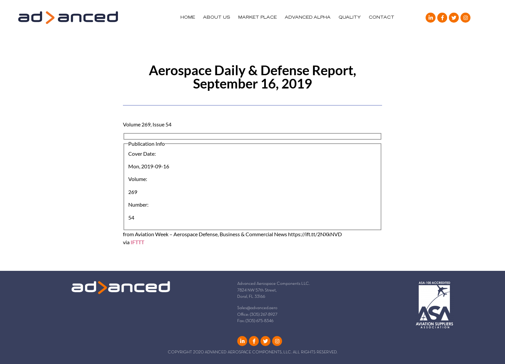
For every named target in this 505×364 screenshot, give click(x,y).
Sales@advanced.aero (257, 308)
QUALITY (350, 18)
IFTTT (137, 242)
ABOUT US (216, 18)
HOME (187, 18)
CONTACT (381, 18)
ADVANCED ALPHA (308, 18)
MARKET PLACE (257, 18)
